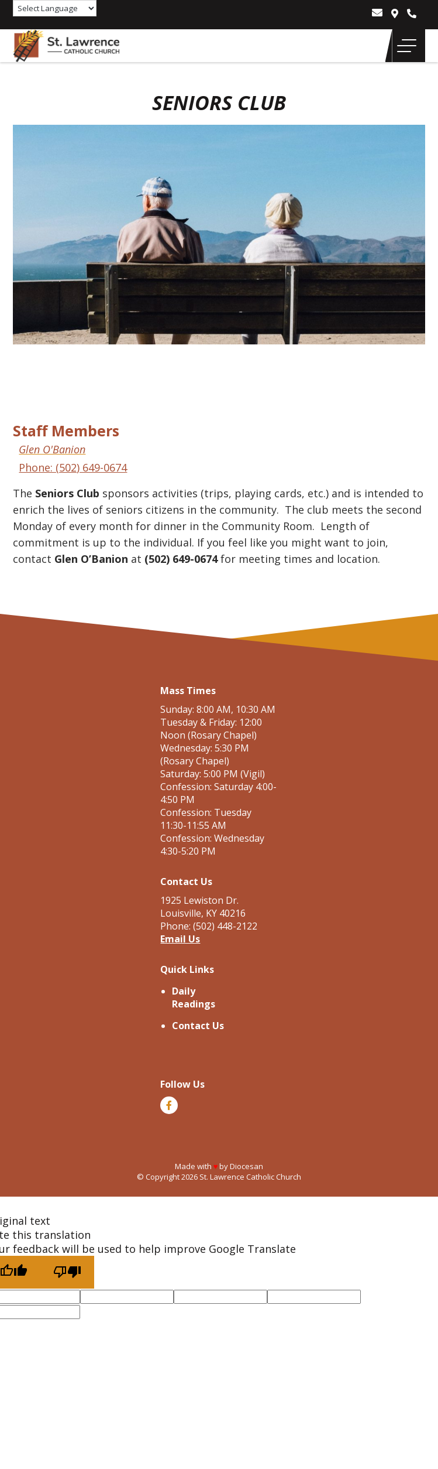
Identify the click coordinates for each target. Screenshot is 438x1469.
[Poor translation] (67, 1272)
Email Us (180, 938)
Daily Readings (193, 997)
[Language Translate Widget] (54, 8)
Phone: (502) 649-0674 (73, 467)
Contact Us (198, 1025)
